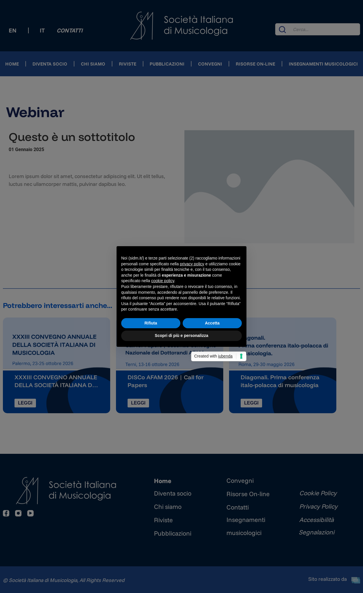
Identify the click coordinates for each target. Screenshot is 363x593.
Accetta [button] (212, 323)
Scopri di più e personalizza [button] (181, 335)
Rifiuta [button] (150, 323)
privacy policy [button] (192, 264)
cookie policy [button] (162, 280)
